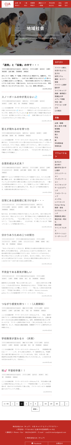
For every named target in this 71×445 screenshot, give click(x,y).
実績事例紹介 (32, 4)
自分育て (58, 165)
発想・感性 (59, 208)
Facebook (37, 443)
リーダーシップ (60, 236)
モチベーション (60, 233)
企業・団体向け (18, 4)
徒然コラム (25, 69)
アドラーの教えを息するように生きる (11, 69)
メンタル (58, 199)
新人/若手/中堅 (60, 126)
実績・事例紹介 (60, 93)
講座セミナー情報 (42, 4)
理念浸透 (4, 71)
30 (57, 404)
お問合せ (66, 4)
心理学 (48, 69)
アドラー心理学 (34, 69)
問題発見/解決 (60, 216)
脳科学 (57, 88)
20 (51, 404)
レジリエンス (60, 202)
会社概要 (60, 4)
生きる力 (42, 69)
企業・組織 (11, 71)
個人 (56, 134)
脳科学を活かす (60, 167)
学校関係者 (19, 71)
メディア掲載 (60, 99)
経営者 (57, 132)
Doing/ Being (60, 205)
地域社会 (26, 71)
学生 (56, 137)
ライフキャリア (60, 90)
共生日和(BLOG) (52, 4)
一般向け (25, 4)
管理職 (57, 129)
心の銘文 (58, 111)
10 (46, 404)
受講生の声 (59, 96)
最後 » (35, 409)
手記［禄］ (59, 102)
